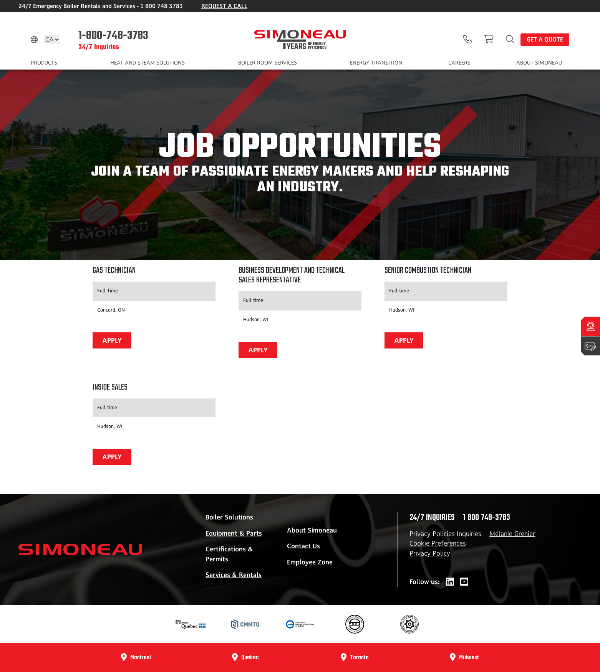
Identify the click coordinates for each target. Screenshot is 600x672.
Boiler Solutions (229, 517)
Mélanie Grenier (512, 533)
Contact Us (303, 546)
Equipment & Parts (234, 533)
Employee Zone (310, 562)
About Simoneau (312, 530)
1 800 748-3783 (486, 517)
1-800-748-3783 (113, 35)
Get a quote (545, 39)
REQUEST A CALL (224, 6)
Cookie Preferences (437, 543)
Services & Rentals (234, 575)
